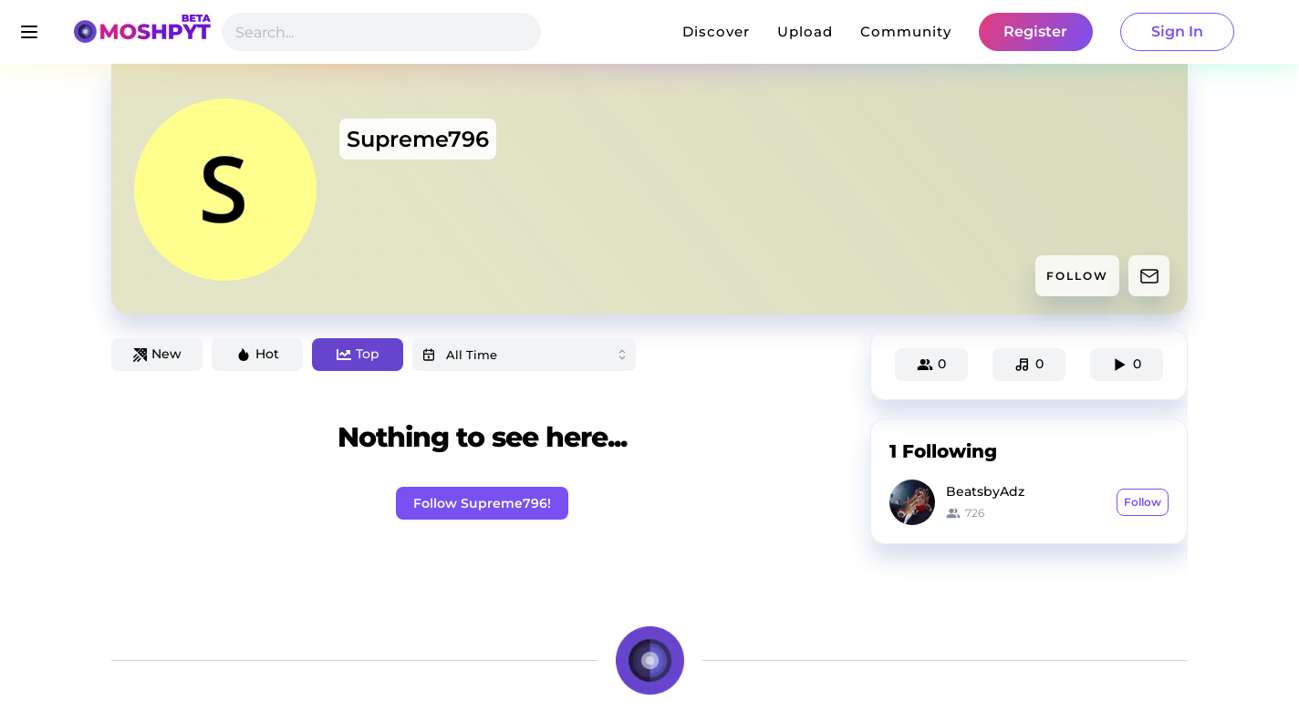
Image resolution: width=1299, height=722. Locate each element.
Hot (257, 354)
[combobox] (524, 354)
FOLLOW (1077, 276)
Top (358, 354)
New (157, 354)
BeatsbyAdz (985, 491)
